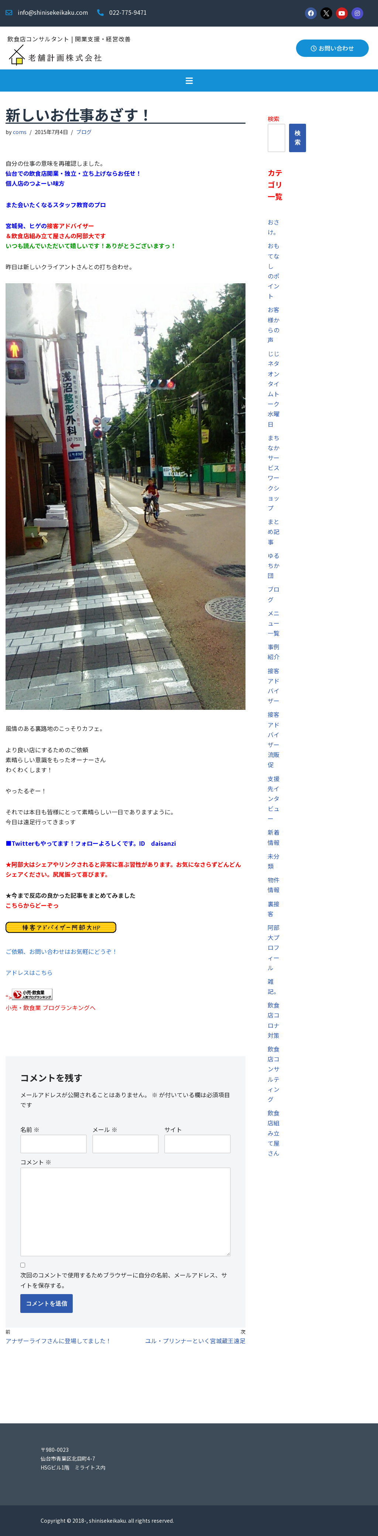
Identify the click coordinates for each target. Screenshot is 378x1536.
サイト (173, 1129)
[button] (189, 80)
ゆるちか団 (273, 565)
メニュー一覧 (273, 623)
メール (104, 1129)
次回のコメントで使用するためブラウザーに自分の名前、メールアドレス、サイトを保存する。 (123, 1279)
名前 (29, 1129)
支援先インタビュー (273, 798)
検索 (273, 118)
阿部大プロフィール (273, 947)
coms (20, 132)
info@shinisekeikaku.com (53, 12)
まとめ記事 (273, 531)
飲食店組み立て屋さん (273, 1132)
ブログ (84, 132)
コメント (35, 1161)
